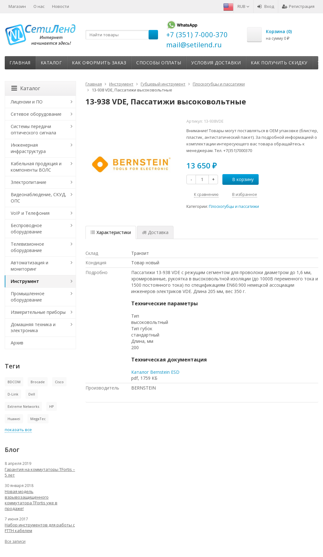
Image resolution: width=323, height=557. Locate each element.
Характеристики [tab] (111, 232)
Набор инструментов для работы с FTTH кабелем (40, 527)
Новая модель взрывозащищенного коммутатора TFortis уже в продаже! (31, 500)
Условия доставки (216, 63)
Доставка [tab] (155, 232)
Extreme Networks (23, 406)
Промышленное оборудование (27, 296)
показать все (18, 429)
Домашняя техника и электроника (33, 327)
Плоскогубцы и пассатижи (234, 206)
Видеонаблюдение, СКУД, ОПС (38, 197)
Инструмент (25, 281)
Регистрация (298, 6)
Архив (17, 343)
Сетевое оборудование (36, 114)
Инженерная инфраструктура (28, 148)
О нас (38, 6)
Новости (60, 6)
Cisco (59, 381)
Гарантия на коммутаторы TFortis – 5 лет (40, 472)
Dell (31, 394)
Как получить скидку (279, 63)
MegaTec (38, 418)
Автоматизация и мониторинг (29, 266)
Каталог (51, 63)
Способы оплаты (158, 63)
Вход (265, 6)
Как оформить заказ (99, 63)
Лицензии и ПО (27, 102)
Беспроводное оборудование (26, 228)
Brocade (38, 381)
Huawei (14, 418)
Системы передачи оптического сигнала (33, 129)
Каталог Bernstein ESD (155, 372)
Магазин (17, 6)
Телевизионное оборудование (27, 247)
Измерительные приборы (38, 312)
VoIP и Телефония (30, 213)
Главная (20, 63)
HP (51, 406)
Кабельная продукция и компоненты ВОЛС (36, 167)
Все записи (15, 541)
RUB (244, 6)
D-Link (13, 394)
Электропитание (28, 182)
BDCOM (14, 381)
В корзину (239, 179)
